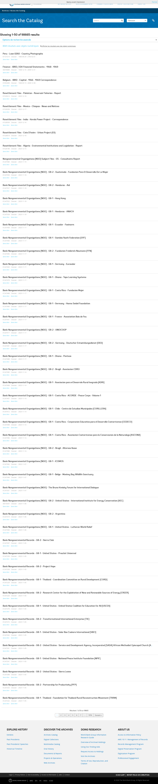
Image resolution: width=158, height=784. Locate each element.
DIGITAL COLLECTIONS (84, 4)
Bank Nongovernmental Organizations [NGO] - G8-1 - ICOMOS (33, 461)
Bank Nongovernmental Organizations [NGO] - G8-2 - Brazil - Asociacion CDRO (41, 369)
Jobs (60, 775)
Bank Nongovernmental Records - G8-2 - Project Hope (29, 567)
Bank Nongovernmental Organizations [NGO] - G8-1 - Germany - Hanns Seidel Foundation (46, 304)
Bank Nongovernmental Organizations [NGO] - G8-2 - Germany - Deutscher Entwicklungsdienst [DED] (53, 343)
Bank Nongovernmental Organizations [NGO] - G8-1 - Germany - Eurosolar (39, 264)
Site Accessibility (33, 775)
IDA (36, 781)
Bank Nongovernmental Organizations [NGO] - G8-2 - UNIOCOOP (35, 330)
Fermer (154, 2)
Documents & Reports (53, 753)
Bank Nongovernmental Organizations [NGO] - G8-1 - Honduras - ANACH (38, 212)
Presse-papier (153, 20)
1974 (90, 715)
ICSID (51, 781)
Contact (67, 775)
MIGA (45, 781)
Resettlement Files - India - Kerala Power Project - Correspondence (35, 120)
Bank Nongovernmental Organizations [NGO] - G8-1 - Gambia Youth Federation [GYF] (44, 238)
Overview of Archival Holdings (93, 742)
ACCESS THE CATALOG (105, 4)
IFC (40, 781)
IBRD (31, 781)
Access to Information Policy (129, 735)
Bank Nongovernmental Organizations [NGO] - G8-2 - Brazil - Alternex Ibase (40, 448)
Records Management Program (131, 744)
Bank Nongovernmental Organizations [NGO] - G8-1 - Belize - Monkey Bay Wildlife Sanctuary (48, 475)
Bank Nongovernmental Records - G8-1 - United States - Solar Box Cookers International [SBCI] (49, 632)
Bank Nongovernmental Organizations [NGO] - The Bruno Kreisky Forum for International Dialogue (51, 488)
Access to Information (48, 775)
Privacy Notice (20, 775)
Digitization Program (126, 753)
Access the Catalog (17, 11)
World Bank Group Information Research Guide (93, 736)
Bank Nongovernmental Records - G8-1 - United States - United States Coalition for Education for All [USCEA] (56, 606)
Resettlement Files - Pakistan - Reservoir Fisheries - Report (32, 93)
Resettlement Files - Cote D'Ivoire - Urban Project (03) (29, 133)
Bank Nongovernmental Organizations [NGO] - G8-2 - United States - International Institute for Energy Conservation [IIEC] (63, 501)
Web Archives (49, 763)
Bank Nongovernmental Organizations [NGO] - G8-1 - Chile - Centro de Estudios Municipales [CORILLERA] (54, 409)
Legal (11, 775)
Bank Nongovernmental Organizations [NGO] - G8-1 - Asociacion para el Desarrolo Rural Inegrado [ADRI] (53, 382)
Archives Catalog (51, 735)
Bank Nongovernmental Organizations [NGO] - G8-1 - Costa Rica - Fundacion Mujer (43, 290)
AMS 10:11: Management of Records (133, 739)
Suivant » (98, 715)
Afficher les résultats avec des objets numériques (58, 46)
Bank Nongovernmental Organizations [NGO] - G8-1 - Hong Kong (34, 198)
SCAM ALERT (120, 775)
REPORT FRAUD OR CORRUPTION (138, 775)
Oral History (49, 749)
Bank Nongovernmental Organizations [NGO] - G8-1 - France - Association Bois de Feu (45, 317)
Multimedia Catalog (52, 744)
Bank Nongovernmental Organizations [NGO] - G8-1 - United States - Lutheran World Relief (47, 527)
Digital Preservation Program (130, 749)
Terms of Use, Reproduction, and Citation (94, 762)
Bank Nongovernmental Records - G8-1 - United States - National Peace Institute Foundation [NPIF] (51, 659)
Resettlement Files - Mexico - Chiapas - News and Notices (31, 106)
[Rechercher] (122, 20)
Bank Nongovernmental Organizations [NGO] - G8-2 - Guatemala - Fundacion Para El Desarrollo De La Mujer (55, 172)
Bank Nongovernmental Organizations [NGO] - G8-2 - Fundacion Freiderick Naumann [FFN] (47, 251)
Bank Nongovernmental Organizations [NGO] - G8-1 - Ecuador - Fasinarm (38, 225)
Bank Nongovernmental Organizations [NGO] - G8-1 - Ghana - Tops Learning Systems (44, 277)
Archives (5, 11)
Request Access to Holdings (92, 751)
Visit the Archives (88, 756)
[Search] (108, 20)
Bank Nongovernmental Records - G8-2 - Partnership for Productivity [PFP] (40, 685)
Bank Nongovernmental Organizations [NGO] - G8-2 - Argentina (34, 514)
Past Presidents (13, 739)
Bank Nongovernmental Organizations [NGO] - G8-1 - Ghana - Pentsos (37, 356)
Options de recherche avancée (16, 39)
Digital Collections (51, 739)
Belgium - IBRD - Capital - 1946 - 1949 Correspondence (29, 80)
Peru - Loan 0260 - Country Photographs (23, 54)
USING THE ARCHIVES (125, 4)
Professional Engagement (128, 758)
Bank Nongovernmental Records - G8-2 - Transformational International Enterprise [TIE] (46, 619)
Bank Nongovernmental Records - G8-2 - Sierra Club (28, 540)
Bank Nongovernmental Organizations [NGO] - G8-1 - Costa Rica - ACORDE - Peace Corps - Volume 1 (52, 396)
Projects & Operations (53, 758)
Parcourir (137, 20)
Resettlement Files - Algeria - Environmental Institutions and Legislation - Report (42, 146)
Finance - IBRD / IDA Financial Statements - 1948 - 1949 (30, 67)
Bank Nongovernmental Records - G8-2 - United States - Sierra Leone (37, 672)
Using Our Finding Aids (90, 747)
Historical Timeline (14, 749)
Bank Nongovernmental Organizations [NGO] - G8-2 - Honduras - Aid (36, 185)
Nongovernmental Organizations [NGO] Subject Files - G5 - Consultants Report (41, 159)
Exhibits (10, 735)
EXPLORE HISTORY (64, 4)
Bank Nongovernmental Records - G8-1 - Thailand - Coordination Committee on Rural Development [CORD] (55, 580)
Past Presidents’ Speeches (17, 744)
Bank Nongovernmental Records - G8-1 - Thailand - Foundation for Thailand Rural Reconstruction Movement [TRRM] (60, 698)
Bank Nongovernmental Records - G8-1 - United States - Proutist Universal (39, 553)
